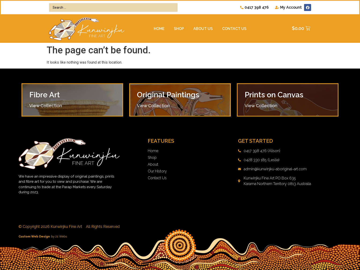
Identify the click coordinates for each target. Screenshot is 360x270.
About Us (203, 28)
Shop (179, 28)
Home (159, 28)
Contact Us (234, 28)
